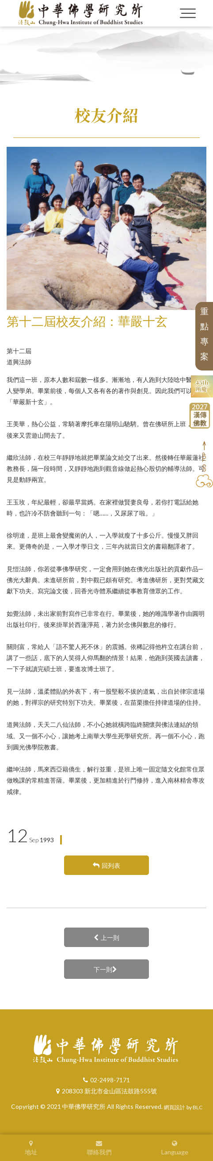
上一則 (106, 937)
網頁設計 (174, 1107)
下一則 (105, 969)
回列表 (106, 865)
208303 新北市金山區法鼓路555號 (106, 1091)
